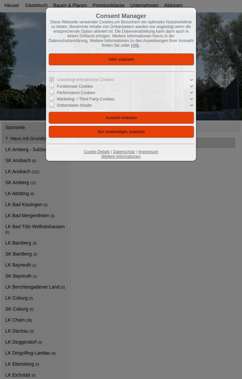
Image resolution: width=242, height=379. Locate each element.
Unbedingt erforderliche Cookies (85, 79)
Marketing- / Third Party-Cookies (86, 99)
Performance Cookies (76, 92)
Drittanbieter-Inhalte (74, 105)
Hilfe (135, 45)
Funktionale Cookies (75, 86)
